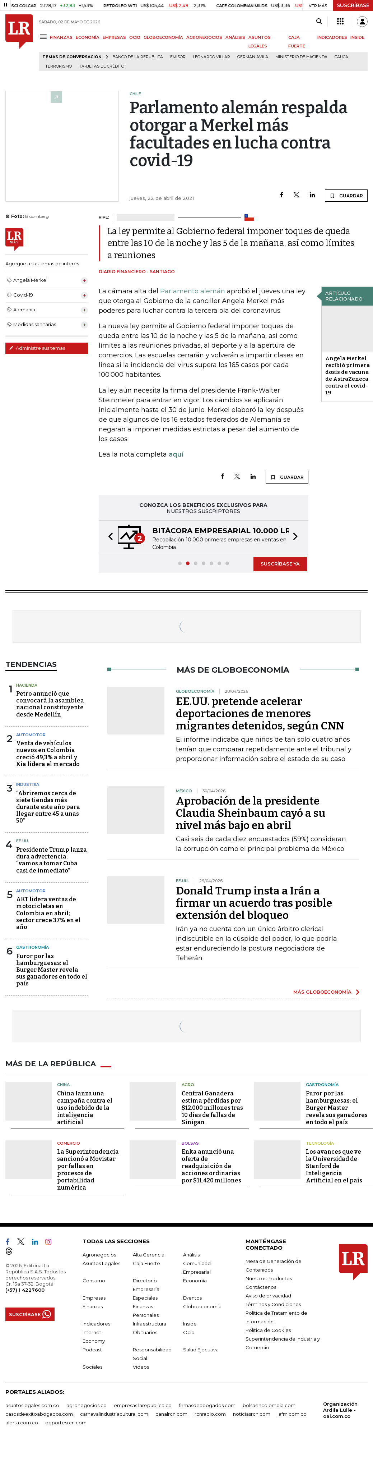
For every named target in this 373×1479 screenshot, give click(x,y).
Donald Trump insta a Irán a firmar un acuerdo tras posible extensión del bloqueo (254, 903)
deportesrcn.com (66, 1422)
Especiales (145, 1298)
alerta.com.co (21, 1422)
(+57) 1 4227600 (25, 1290)
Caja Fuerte (146, 1263)
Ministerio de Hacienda (301, 57)
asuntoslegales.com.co (32, 1405)
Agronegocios (99, 1255)
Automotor (31, 734)
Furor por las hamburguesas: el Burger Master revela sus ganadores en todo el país (51, 970)
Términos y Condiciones (273, 1304)
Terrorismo (58, 66)
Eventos (192, 1298)
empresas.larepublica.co (143, 1405)
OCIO (134, 37)
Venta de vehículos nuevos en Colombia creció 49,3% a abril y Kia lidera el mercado (48, 754)
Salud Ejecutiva (201, 1349)
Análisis (191, 1255)
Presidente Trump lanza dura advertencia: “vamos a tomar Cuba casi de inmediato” (51, 860)
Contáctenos (261, 1287)
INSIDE (357, 37)
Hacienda (26, 685)
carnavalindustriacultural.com (114, 1414)
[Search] (319, 21)
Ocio (189, 1332)
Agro (188, 1084)
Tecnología (320, 1143)
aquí (175, 454)
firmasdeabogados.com (207, 1405)
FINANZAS (61, 37)
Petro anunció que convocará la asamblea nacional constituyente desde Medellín (50, 704)
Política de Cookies (268, 1330)
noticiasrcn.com (251, 1414)
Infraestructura (149, 1324)
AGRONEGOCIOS (204, 37)
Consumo (94, 1280)
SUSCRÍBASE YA (280, 564)
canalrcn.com (171, 1414)
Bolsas (190, 1143)
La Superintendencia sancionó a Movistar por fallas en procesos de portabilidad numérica (88, 1169)
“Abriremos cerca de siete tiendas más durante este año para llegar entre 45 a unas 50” (48, 807)
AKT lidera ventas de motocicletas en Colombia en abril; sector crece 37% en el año (48, 913)
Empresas (94, 1298)
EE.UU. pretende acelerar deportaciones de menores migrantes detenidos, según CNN (260, 713)
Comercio (68, 1143)
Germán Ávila (252, 57)
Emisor (178, 57)
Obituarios (145, 1332)
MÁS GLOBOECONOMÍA (322, 992)
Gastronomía (32, 947)
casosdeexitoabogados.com (39, 1414)
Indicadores (96, 1324)
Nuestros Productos (269, 1278)
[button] (108, 538)
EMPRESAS (114, 37)
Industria (27, 784)
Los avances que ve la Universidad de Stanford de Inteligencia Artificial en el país (334, 1166)
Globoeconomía (202, 1306)
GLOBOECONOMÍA (163, 37)
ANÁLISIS (235, 37)
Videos (141, 1367)
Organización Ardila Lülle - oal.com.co (340, 1410)
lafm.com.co (292, 1414)
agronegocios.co (86, 1405)
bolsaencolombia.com (269, 1405)
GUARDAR (346, 195)
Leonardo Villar (211, 57)
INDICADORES (332, 37)
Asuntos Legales (101, 1263)
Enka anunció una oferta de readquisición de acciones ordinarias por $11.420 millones (211, 1166)
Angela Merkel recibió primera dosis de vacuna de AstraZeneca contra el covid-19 (347, 375)
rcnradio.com (210, 1414)
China (63, 1084)
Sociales (92, 1367)
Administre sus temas (37, 348)
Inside (190, 1324)
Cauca (341, 57)
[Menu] (44, 37)
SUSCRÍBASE (353, 5)
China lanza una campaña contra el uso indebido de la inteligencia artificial (84, 1108)
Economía (195, 1280)
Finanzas (93, 1306)
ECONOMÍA (87, 37)
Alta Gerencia (148, 1255)
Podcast (92, 1349)
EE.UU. (22, 840)
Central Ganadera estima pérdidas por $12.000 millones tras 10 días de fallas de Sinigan (212, 1108)
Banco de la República (137, 57)
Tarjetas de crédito (101, 66)
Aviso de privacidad (268, 1296)
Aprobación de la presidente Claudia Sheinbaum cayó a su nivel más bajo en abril (251, 813)
